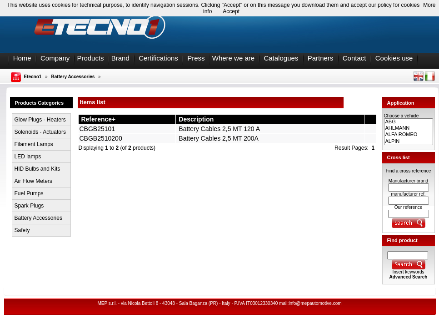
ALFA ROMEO (408, 135)
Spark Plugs (29, 205)
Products (90, 58)
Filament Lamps (34, 144)
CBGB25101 (97, 128)
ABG (408, 122)
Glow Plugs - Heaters (40, 119)
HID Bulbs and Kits (37, 169)
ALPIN (408, 141)
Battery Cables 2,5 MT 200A (218, 138)
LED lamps (28, 156)
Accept (231, 11)
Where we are (233, 58)
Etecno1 (33, 76)
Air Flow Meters (33, 181)
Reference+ (98, 119)
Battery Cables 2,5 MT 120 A (219, 128)
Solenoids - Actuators (40, 132)
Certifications (158, 58)
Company (55, 58)
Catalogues (281, 58)
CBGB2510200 (101, 138)
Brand (120, 58)
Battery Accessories (73, 76)
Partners (321, 58)
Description (196, 119)
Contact (354, 58)
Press (196, 58)
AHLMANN (408, 128)
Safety (22, 230)
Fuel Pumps (29, 193)
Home (22, 58)
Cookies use (394, 58)
